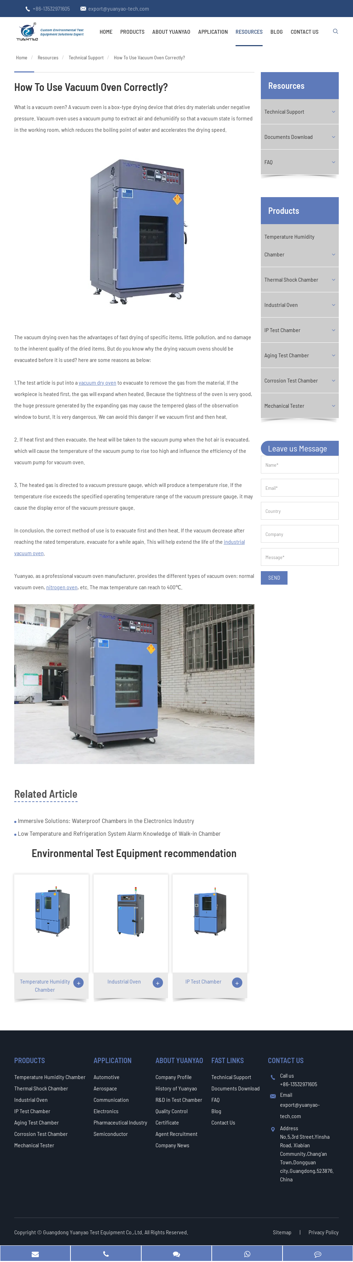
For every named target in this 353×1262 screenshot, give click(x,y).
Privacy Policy (324, 1232)
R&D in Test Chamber (179, 1099)
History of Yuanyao (176, 1088)
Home (106, 31)
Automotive (107, 1076)
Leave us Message (297, 448)
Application (213, 31)
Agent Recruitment (176, 1133)
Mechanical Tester (284, 405)
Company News (172, 1145)
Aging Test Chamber (286, 355)
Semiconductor (111, 1133)
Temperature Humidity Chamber (45, 985)
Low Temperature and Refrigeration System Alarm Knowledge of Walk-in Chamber (118, 833)
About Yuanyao (171, 31)
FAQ (268, 161)
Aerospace (105, 1088)
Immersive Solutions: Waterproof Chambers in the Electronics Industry (105, 820)
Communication (111, 1099)
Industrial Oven (124, 981)
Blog (276, 31)
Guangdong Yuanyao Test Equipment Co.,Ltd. (93, 1232)
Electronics (106, 1110)
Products (132, 31)
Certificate (167, 1122)
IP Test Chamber (203, 981)
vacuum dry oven (97, 382)
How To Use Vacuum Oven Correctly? (149, 57)
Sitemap (282, 1232)
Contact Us (304, 31)
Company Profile (174, 1076)
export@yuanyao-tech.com (118, 8)
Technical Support (86, 57)
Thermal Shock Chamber (291, 279)
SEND (274, 577)
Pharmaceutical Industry (120, 1122)
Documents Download (288, 136)
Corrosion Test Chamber (291, 380)
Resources (249, 31)
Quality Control (172, 1110)
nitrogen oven (62, 587)
